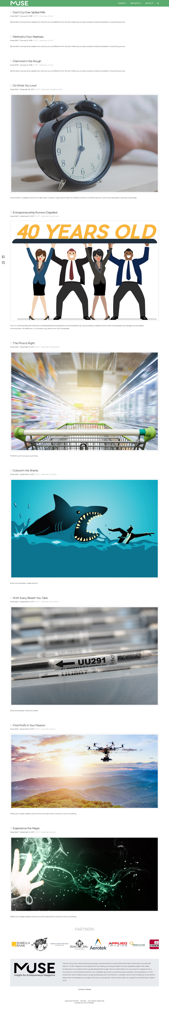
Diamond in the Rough (27, 61)
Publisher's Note (56, 89)
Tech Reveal (54, 602)
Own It (50, 16)
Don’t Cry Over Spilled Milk (29, 12)
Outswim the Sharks (25, 470)
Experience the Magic (26, 828)
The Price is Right (24, 343)
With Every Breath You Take (30, 598)
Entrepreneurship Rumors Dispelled (35, 212)
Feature (53, 729)
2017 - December (40, 16)
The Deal (53, 474)
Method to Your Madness (28, 36)
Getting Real (54, 347)
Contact (81, 989)
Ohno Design (88, 1003)
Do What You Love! (24, 85)
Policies (88, 989)
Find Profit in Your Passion (29, 725)
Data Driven (54, 216)
